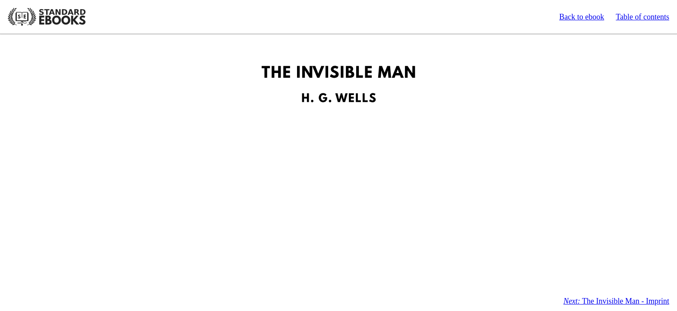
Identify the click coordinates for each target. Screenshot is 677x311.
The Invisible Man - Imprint (616, 301)
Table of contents (642, 17)
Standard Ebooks (46, 17)
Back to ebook (581, 17)
